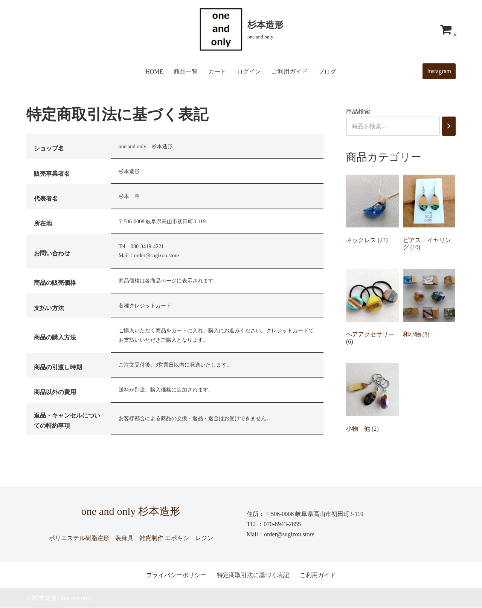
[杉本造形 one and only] (241, 29)
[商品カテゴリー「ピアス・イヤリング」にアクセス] (429, 214)
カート (218, 71)
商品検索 (358, 111)
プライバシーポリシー (176, 576)
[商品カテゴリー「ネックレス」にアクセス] (372, 211)
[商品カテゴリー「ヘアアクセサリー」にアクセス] (372, 309)
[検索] (449, 126)
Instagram (439, 71)
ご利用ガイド (290, 71)
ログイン (249, 71)
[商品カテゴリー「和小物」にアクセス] (429, 305)
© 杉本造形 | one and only (59, 598)
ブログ (328, 71)
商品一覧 (186, 71)
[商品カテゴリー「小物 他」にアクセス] (372, 400)
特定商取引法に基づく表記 (253, 576)
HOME (154, 71)
